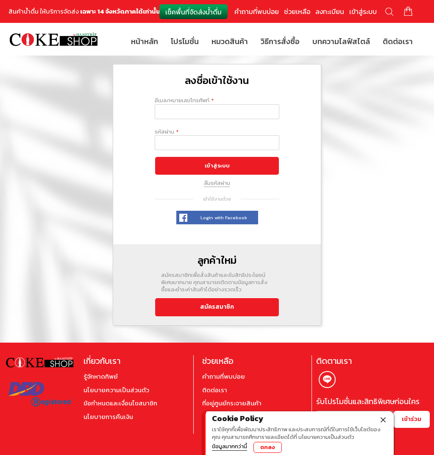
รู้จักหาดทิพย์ (100, 376)
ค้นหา (389, 11)
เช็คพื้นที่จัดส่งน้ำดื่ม (193, 12)
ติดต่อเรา (214, 390)
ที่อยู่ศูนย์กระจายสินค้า (232, 403)
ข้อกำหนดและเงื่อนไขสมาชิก (120, 403)
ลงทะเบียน (329, 11)
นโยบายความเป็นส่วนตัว (116, 390)
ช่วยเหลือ (297, 11)
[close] (383, 419)
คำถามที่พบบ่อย (256, 11)
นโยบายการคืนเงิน (108, 417)
